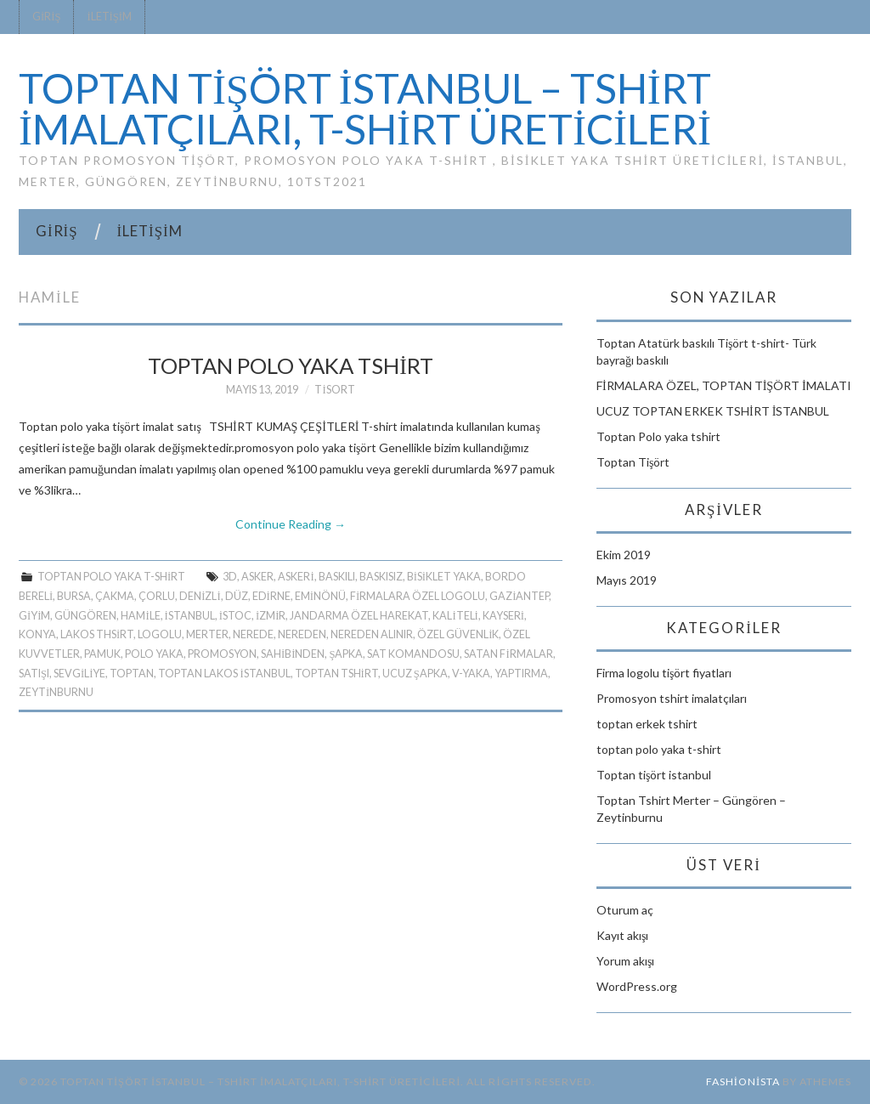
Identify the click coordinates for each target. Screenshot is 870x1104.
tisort (334, 389)
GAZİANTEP (519, 596)
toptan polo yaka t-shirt (111, 576)
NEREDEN (302, 634)
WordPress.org (636, 986)
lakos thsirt (96, 634)
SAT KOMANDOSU (413, 654)
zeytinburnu (56, 692)
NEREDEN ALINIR (371, 634)
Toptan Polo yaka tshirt (290, 365)
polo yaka (154, 654)
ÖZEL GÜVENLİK (458, 634)
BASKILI (337, 576)
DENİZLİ (199, 596)
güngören (85, 615)
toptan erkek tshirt (647, 723)
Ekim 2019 (623, 554)
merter (207, 634)
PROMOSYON (222, 654)
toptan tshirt (336, 673)
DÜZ (236, 596)
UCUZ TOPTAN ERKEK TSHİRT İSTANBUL (712, 411)
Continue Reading (290, 524)
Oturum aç (624, 910)
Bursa (74, 596)
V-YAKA (471, 673)
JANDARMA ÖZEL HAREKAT (359, 615)
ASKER (257, 576)
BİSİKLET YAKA (444, 576)
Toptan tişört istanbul (653, 774)
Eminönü (320, 596)
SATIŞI (34, 673)
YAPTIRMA (521, 673)
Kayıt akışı (622, 935)
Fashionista (743, 1081)
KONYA (37, 634)
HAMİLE (140, 615)
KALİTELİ (454, 615)
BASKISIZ (381, 576)
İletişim (109, 16)
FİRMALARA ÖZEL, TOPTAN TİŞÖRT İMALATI (723, 385)
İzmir (270, 615)
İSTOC (235, 615)
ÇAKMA (114, 596)
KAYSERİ (503, 615)
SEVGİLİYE (79, 673)
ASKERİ (296, 576)
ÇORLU (156, 596)
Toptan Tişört (632, 462)
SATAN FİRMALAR (508, 654)
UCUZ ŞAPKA (415, 673)
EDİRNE (271, 596)
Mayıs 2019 (626, 580)
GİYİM (34, 615)
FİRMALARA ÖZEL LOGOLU (417, 596)
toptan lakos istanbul (224, 673)
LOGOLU (160, 634)
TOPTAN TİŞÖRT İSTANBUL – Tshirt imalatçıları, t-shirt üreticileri (365, 108)
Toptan (132, 673)
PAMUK (102, 654)
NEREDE (253, 634)
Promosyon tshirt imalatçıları (671, 698)
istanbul (190, 615)
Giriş (46, 16)
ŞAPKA (346, 654)
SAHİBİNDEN (293, 654)
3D (230, 576)
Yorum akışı (625, 961)
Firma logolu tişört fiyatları (664, 672)
